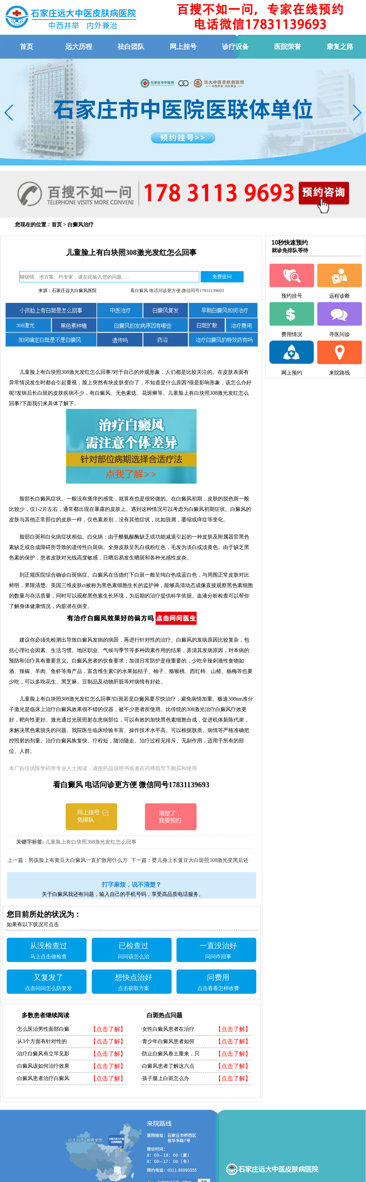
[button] (9, 113)
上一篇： (17, 860)
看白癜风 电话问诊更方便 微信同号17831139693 (177, 290)
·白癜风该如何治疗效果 (43, 1066)
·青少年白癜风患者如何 (168, 1041)
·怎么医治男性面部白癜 (43, 1029)
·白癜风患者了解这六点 (168, 1066)
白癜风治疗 (81, 224)
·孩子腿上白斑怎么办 (165, 1078)
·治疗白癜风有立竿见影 (43, 1054)
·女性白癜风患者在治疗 (168, 1029)
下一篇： (141, 860)
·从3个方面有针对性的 (41, 1041)
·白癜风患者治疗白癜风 (43, 1078)
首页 (56, 224)
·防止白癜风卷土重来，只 (170, 1054)
